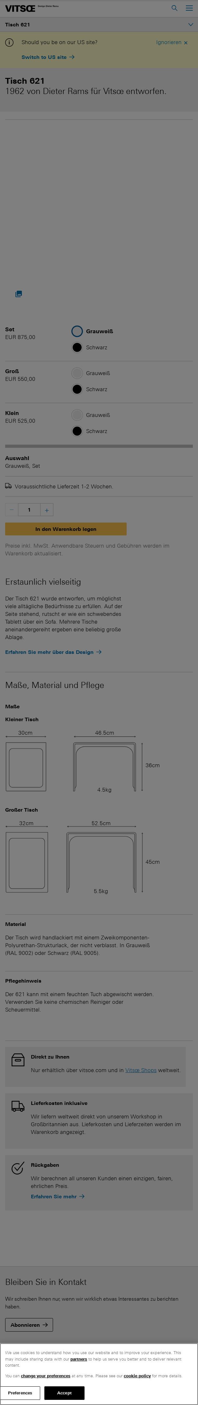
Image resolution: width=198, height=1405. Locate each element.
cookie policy (137, 1375)
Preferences (20, 1393)
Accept (64, 1393)
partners (78, 1359)
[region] (99, 1374)
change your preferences (45, 1375)
